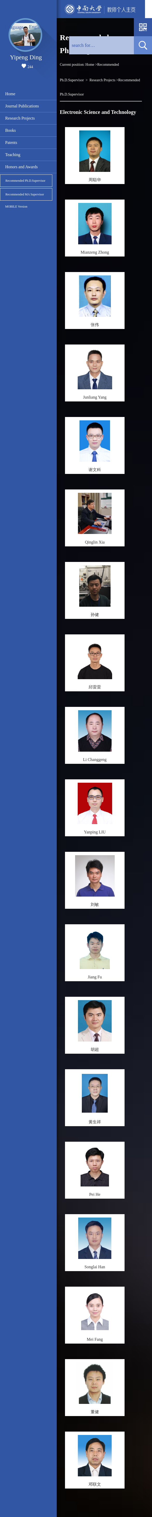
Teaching (12, 154)
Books (10, 130)
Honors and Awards (21, 167)
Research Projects (20, 118)
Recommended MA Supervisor (24, 194)
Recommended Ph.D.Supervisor (25, 180)
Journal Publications (22, 106)
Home (10, 94)
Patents (11, 142)
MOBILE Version (16, 206)
